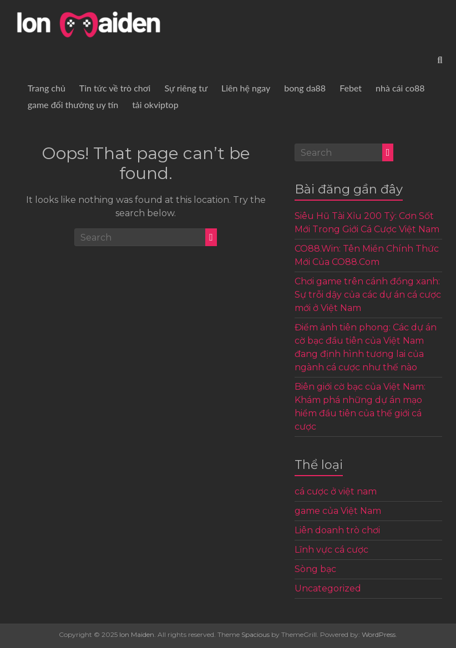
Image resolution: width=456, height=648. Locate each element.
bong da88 (305, 88)
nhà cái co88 (400, 88)
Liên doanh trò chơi (337, 530)
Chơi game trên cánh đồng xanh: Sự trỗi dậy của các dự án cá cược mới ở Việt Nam (368, 294)
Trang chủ (46, 88)
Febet (351, 88)
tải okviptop (155, 104)
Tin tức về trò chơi (115, 88)
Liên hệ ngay (245, 88)
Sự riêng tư (185, 88)
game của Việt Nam (338, 511)
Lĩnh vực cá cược (331, 549)
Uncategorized (328, 588)
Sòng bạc (315, 569)
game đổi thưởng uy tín (73, 104)
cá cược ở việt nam (336, 491)
